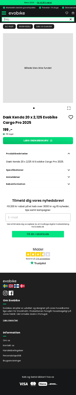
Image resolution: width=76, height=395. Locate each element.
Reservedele (25, 26)
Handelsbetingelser (13, 350)
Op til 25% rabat (44, 2)
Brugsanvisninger (12, 360)
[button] (38, 68)
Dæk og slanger (44, 26)
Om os (6, 340)
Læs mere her (10, 320)
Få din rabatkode (38, 234)
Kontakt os (8, 345)
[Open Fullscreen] (69, 108)
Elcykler (9, 26)
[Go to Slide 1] (34, 108)
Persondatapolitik (12, 355)
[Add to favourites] (71, 117)
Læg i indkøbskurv (38, 140)
